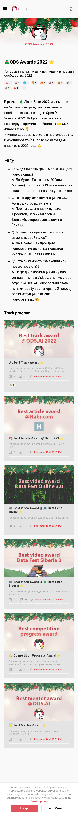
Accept (24, 808)
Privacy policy (39, 801)
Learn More (54, 808)
